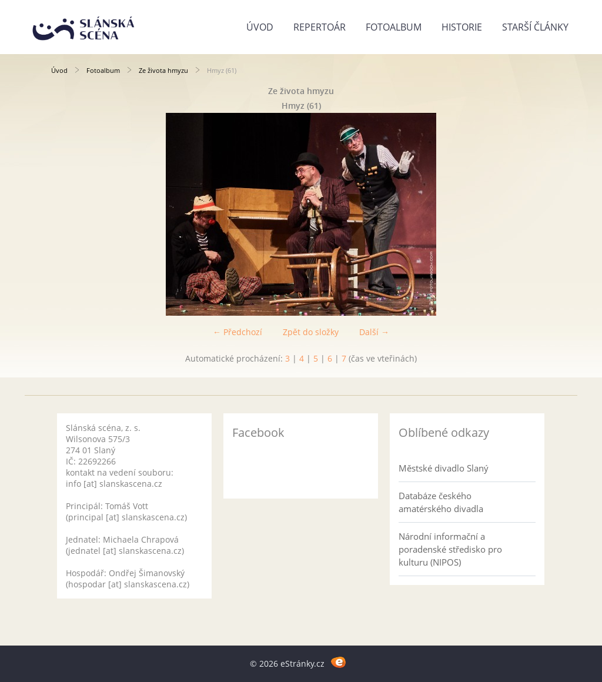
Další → (374, 331)
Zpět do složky (311, 331)
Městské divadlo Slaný (444, 468)
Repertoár (319, 27)
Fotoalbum (394, 27)
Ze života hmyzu (163, 70)
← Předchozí (237, 331)
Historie (462, 27)
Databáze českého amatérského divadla (441, 502)
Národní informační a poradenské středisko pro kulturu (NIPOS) (450, 549)
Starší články (535, 27)
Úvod (259, 27)
